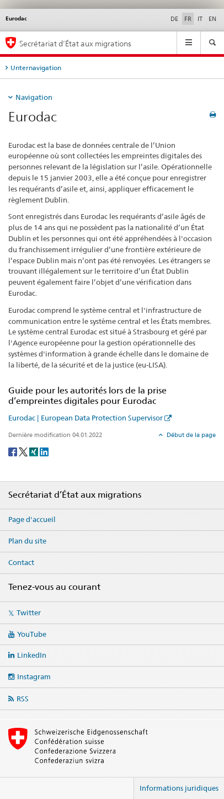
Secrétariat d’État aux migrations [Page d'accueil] (75, 43)
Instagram (34, 676)
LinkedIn (31, 655)
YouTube (31, 634)
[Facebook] (13, 451)
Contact (21, 562)
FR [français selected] (187, 19)
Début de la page (190, 435)
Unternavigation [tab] (35, 67)
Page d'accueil (32, 519)
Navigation (33, 97)
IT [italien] (200, 19)
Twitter (29, 612)
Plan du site (27, 540)
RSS (23, 698)
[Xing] (34, 451)
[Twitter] (24, 451)
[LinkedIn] (44, 451)
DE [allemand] (174, 19)
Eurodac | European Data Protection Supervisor (85, 417)
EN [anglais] (212, 19)
